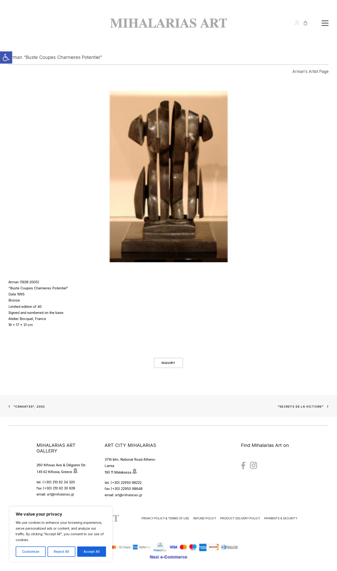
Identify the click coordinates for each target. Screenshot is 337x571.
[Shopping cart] (303, 23)
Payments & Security (280, 518)
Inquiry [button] (168, 363)
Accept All (92, 551)
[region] (60, 534)
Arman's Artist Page (310, 71)
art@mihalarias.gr (60, 494)
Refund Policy (204, 518)
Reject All (61, 551)
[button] (6, 57)
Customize (30, 551)
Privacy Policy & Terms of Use (165, 518)
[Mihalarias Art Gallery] (168, 23)
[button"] (243, 466)
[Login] (294, 23)
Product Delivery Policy (240, 518)
